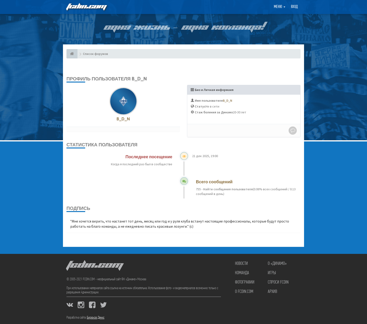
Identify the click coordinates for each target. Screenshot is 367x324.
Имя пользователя (209, 100)
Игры (272, 273)
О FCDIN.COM (244, 291)
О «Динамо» (277, 263)
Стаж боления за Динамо (214, 112)
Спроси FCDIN (278, 282)
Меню (279, 7)
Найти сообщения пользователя (227, 189)
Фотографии (244, 282)
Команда (242, 273)
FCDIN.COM (86, 7)
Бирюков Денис (95, 318)
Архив (272, 291)
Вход (294, 7)
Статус (200, 106)
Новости (241, 263)
